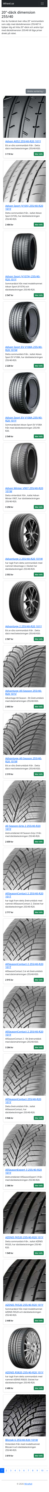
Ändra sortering (35, 91)
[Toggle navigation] (42, 3)
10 (42, 1470)
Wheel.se (8, 3)
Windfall (28, 1483)
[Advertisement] (24, 63)
